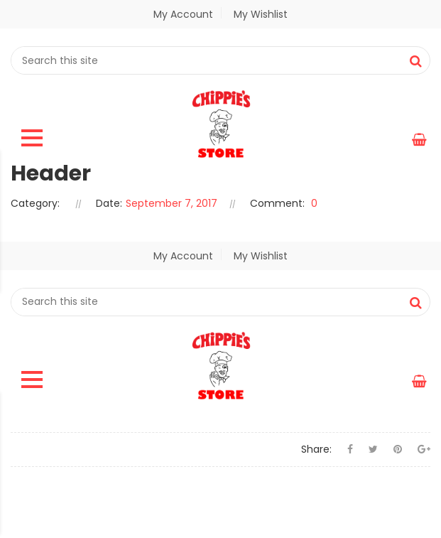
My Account (183, 14)
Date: (109, 203)
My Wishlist (259, 14)
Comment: (277, 203)
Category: (35, 203)
